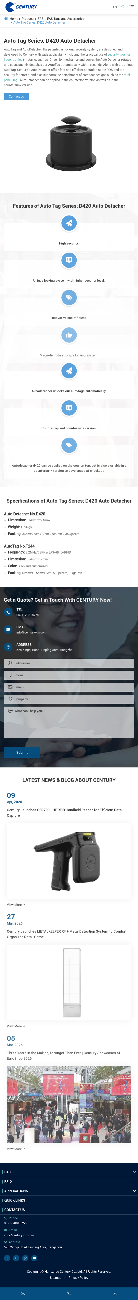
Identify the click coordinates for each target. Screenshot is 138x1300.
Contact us (16, 96)
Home (14, 19)
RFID (8, 1181)
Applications (16, 1191)
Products (28, 19)
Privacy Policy (78, 1278)
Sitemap (55, 1278)
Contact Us (14, 1210)
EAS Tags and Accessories (65, 19)
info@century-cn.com (28, 632)
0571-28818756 (24, 615)
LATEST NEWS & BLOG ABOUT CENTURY (69, 776)
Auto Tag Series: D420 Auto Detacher (39, 22)
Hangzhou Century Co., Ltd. (64, 1271)
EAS (41, 19)
